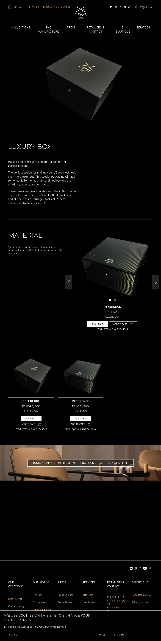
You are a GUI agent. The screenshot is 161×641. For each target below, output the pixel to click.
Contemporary (16, 606)
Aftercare (87, 594)
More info (12, 634)
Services (143, 27)
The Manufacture (48, 30)
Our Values (39, 602)
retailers (33, 7)
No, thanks (118, 634)
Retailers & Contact (95, 30)
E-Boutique (123, 30)
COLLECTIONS (20, 27)
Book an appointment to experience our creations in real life (80, 463)
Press (71, 27)
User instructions (91, 602)
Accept (102, 634)
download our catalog (56, 7)
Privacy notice (140, 602)
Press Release (65, 594)
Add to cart (123, 324)
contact (18, 7)
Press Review (65, 602)
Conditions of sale (142, 594)
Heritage (38, 594)
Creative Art (15, 598)
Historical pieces (42, 609)
